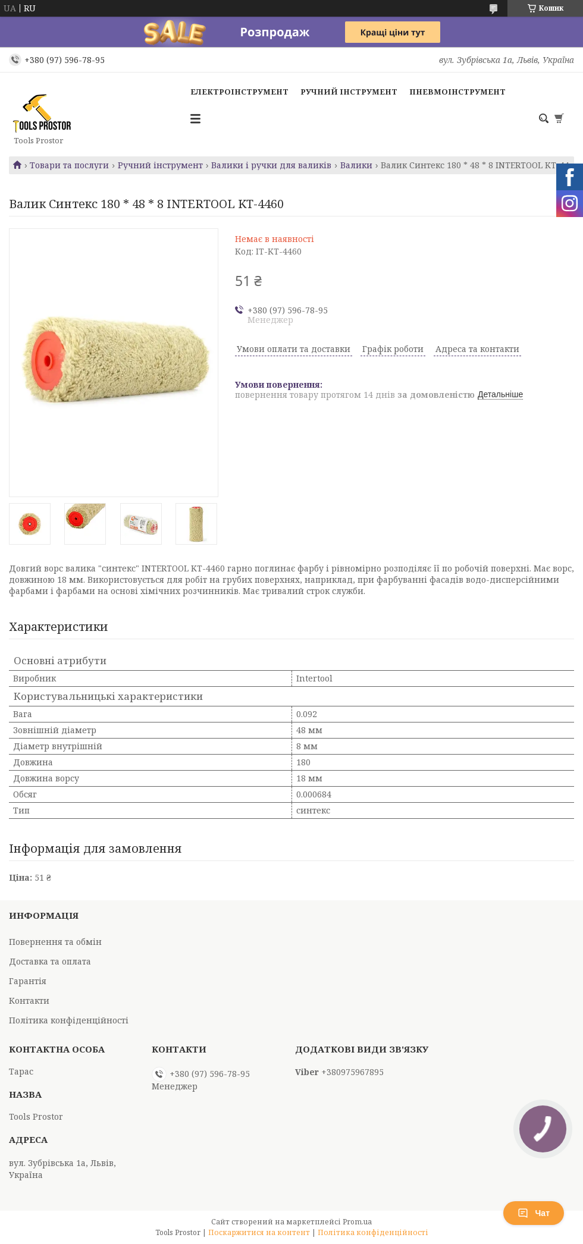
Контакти (29, 1000)
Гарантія (27, 981)
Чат (534, 1213)
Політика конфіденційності (68, 1020)
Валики (356, 165)
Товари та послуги (69, 165)
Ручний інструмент (348, 91)
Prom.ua (357, 1222)
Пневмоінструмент (457, 91)
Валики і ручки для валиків (271, 165)
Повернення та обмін (55, 941)
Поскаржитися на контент (259, 1232)
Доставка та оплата (50, 961)
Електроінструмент (239, 91)
